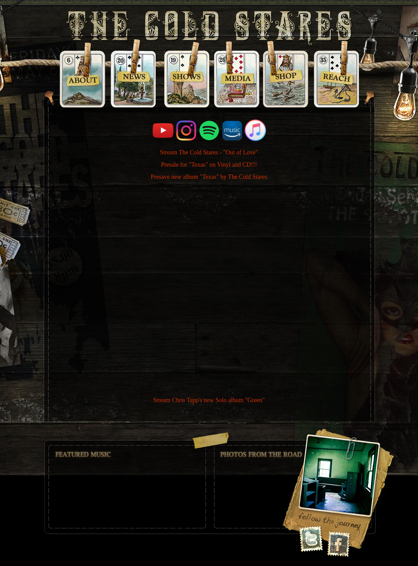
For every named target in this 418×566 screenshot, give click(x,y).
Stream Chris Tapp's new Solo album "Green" (209, 400)
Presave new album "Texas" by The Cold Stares (209, 176)
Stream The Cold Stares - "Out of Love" (209, 152)
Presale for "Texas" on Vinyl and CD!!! (209, 164)
